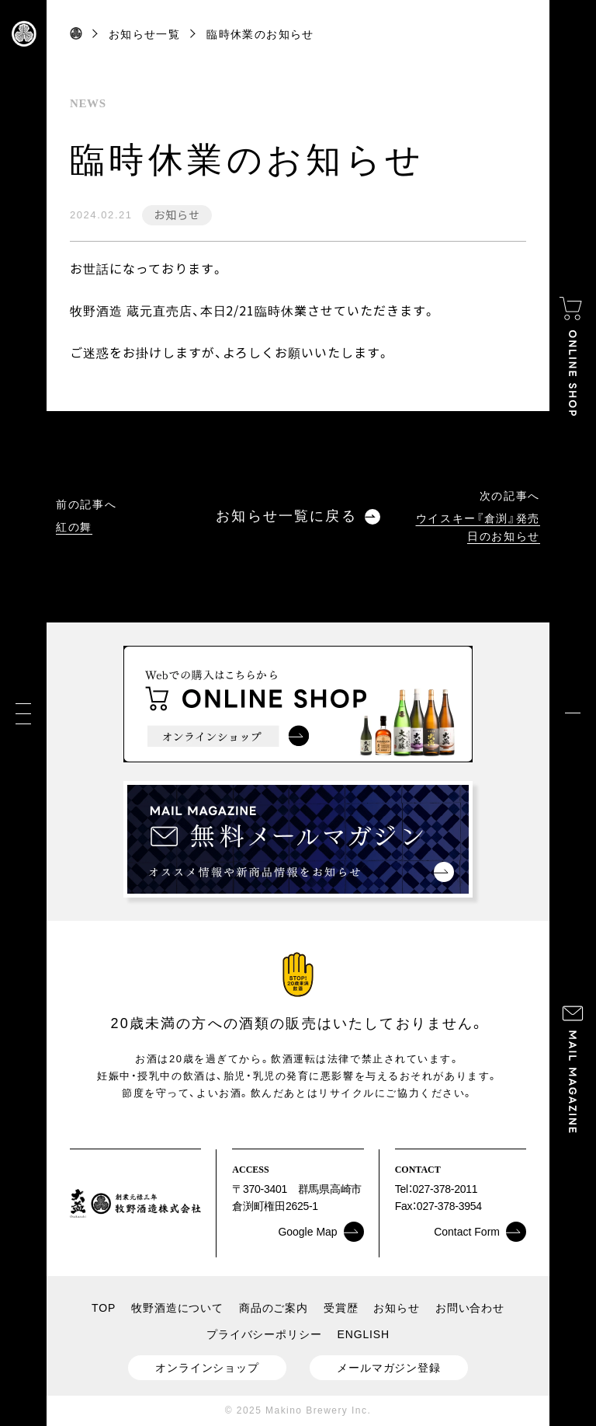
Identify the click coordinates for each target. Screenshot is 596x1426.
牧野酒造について (177, 1308)
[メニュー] (23, 713)
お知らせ (176, 214)
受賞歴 (341, 1308)
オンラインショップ (207, 1367)
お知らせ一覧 (144, 34)
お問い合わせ (469, 1308)
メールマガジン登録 (389, 1367)
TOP (104, 1308)
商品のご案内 (273, 1308)
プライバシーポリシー (263, 1334)
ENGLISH (364, 1334)
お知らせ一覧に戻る (297, 516)
